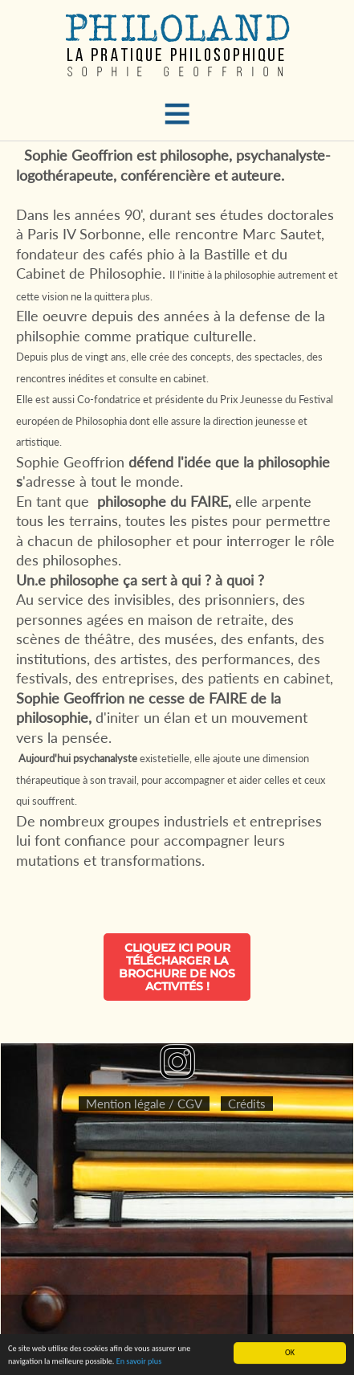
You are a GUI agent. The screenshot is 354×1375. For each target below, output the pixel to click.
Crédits (247, 1103)
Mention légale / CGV (144, 1103)
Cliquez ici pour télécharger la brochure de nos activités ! (177, 967)
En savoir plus (138, 1362)
